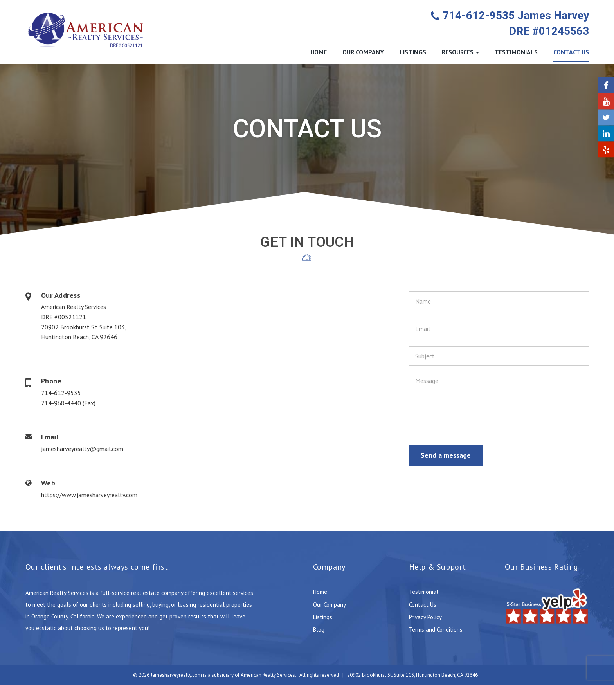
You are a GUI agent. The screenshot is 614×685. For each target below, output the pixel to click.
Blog (318, 629)
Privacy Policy (425, 617)
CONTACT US (571, 52)
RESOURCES (460, 52)
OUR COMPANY (363, 52)
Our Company (329, 604)
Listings (322, 617)
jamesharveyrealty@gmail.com (82, 449)
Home (320, 591)
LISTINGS (413, 52)
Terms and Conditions (436, 629)
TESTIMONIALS (516, 52)
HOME (318, 52)
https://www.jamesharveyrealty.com (89, 495)
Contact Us (422, 604)
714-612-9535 (61, 393)
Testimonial (423, 591)
